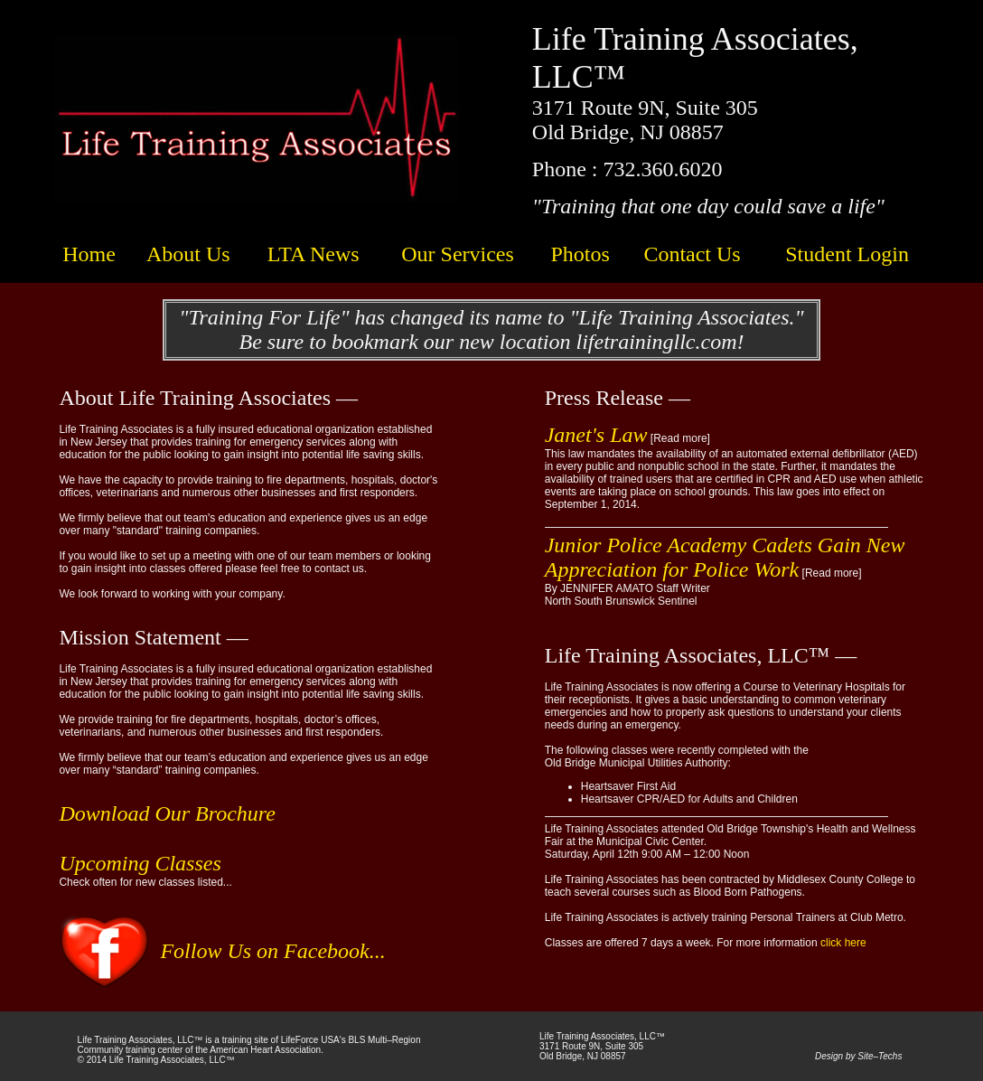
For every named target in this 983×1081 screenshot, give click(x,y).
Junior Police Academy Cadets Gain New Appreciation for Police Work (725, 557)
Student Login (847, 254)
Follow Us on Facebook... (272, 951)
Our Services (457, 254)
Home (89, 254)
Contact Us (691, 254)
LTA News (313, 254)
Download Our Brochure (167, 813)
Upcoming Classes (139, 863)
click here (843, 942)
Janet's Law (596, 434)
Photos (579, 254)
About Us (188, 254)
